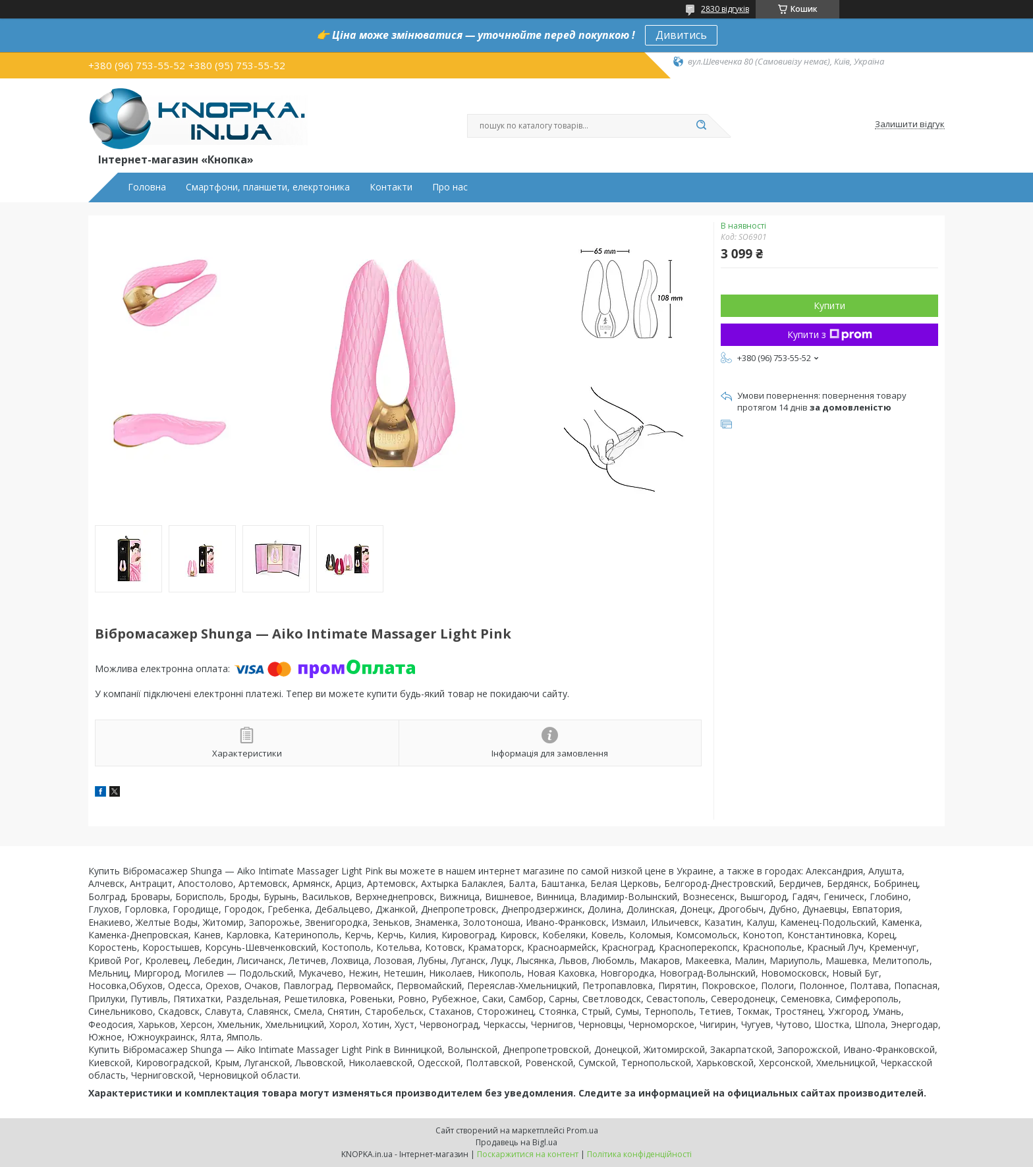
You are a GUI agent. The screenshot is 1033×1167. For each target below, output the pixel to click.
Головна (147, 187)
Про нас (450, 187)
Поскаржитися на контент (527, 1154)
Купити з (829, 334)
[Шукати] (701, 126)
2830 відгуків (725, 8)
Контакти (391, 187)
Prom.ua (582, 1130)
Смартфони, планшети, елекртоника (268, 187)
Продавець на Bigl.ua (516, 1142)
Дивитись (681, 35)
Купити (829, 305)
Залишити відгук (910, 124)
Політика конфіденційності (639, 1154)
